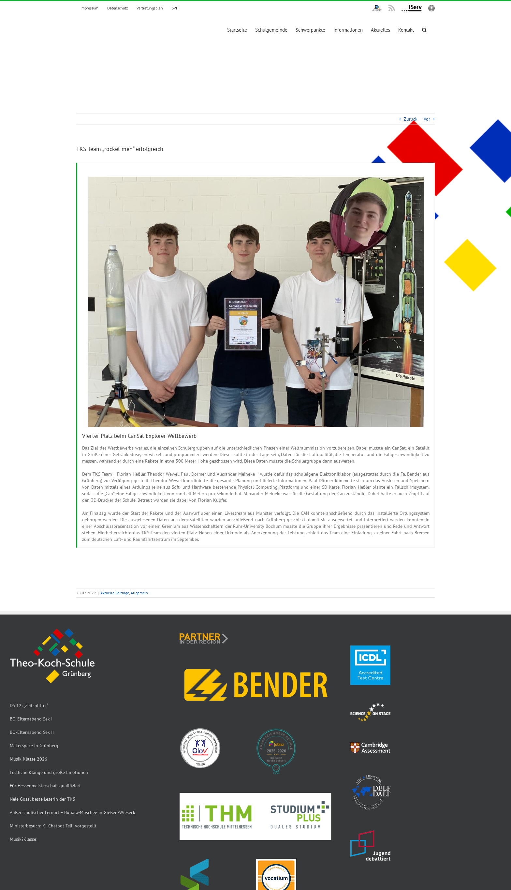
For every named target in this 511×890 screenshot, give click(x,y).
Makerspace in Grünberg (34, 746)
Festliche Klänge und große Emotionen (49, 772)
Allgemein (139, 592)
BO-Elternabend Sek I (31, 719)
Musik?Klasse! (23, 839)
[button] (424, 29)
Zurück (410, 119)
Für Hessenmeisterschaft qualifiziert (45, 786)
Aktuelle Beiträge (114, 592)
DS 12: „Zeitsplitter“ (29, 705)
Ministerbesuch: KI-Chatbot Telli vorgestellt (53, 826)
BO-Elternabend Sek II (32, 732)
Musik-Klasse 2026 (28, 759)
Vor (427, 119)
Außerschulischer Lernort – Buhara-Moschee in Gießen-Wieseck (72, 812)
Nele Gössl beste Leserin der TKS (42, 799)
